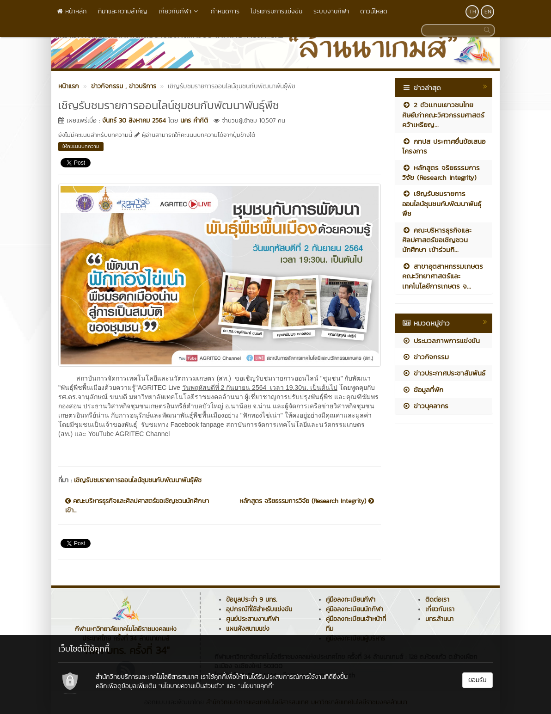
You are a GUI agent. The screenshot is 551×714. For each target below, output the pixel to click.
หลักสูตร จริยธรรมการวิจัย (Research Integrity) (306, 501)
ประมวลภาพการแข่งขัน (441, 340)
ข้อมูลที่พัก (422, 389)
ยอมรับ (477, 680)
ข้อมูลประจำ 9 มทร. (251, 599)
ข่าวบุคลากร (425, 405)
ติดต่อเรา (437, 599)
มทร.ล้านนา (439, 619)
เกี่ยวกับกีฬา (179, 11)
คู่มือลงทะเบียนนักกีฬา (354, 609)
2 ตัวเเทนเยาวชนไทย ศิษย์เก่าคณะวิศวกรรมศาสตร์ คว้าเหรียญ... (443, 114)
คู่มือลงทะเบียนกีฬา (350, 599)
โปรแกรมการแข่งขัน (276, 11)
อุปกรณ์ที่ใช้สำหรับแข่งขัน (259, 609)
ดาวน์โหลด (373, 11)
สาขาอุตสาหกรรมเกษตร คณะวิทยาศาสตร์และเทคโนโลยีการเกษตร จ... (442, 276)
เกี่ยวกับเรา (439, 609)
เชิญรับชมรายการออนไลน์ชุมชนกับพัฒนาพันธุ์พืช (138, 480)
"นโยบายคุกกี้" (256, 686)
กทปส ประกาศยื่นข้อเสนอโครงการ (443, 146)
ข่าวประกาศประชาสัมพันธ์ (443, 373)
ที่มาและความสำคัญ (122, 11)
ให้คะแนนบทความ (80, 146)
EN (487, 11)
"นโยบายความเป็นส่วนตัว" (191, 686)
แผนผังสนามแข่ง (247, 629)
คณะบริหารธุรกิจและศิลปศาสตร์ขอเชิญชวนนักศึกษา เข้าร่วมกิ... (436, 240)
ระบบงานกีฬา (331, 11)
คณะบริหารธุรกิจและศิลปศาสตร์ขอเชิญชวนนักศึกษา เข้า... (137, 506)
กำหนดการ (225, 11)
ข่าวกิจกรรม (425, 356)
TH (472, 11)
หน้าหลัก (72, 11)
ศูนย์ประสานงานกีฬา (252, 619)
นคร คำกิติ (194, 120)
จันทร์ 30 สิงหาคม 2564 (134, 120)
